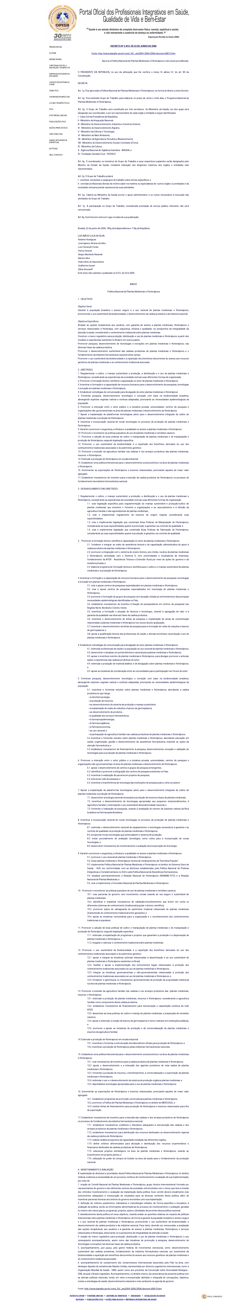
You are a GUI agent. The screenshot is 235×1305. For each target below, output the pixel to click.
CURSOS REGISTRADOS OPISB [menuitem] (59, 83)
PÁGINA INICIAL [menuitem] (55, 47)
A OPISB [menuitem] (52, 53)
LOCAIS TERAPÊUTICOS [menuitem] (59, 103)
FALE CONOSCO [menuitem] (56, 155)
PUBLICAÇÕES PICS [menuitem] (57, 122)
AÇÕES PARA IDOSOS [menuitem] (58, 128)
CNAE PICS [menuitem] (53, 91)
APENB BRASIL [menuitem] (55, 59)
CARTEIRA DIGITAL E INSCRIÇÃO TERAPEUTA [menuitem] (59, 66)
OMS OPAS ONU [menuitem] (56, 134)
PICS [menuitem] (51, 109)
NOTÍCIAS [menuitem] (53, 149)
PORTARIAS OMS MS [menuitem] (58, 115)
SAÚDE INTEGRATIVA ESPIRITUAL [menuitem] (58, 141)
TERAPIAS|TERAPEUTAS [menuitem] (59, 97)
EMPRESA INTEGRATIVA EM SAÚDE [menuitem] (59, 75)
